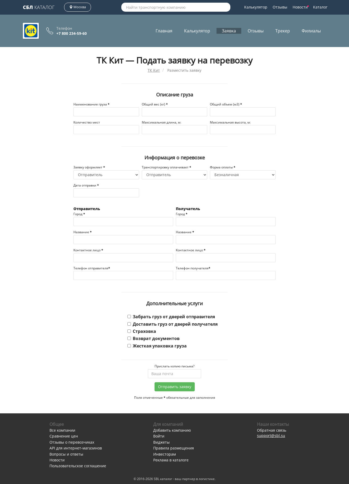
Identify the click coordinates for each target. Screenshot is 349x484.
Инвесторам (164, 454)
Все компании (62, 430)
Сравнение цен (63, 436)
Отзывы (280, 7)
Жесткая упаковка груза (157, 346)
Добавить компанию (172, 430)
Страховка (141, 331)
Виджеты (161, 442)
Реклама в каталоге (171, 459)
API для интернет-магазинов (75, 448)
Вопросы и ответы (66, 454)
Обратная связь (271, 430)
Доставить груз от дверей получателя (172, 324)
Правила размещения (173, 448)
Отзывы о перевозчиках (71, 442)
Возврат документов (153, 338)
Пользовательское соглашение (77, 465)
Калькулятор (255, 7)
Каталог (39, 7)
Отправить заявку (174, 386)
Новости (301, 7)
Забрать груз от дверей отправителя (171, 317)
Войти (158, 436)
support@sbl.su (271, 435)
